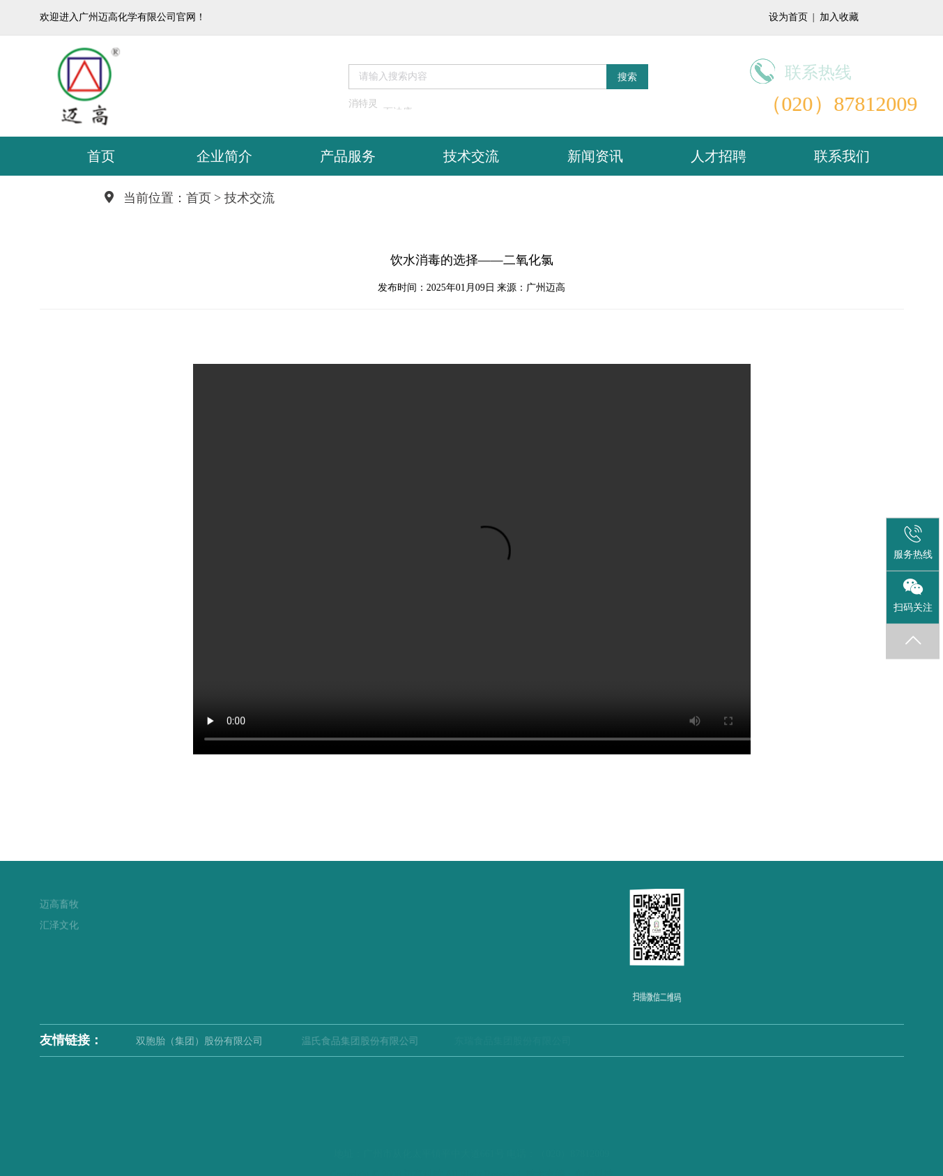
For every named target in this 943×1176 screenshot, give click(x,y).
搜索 (627, 73)
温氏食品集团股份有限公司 (374, 1041)
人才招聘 (718, 156)
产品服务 (348, 156)
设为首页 (788, 17)
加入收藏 (839, 17)
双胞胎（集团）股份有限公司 (216, 1041)
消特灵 (363, 107)
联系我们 (842, 156)
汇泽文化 (59, 908)
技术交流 (471, 156)
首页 (101, 156)
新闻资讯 (595, 156)
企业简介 (224, 156)
